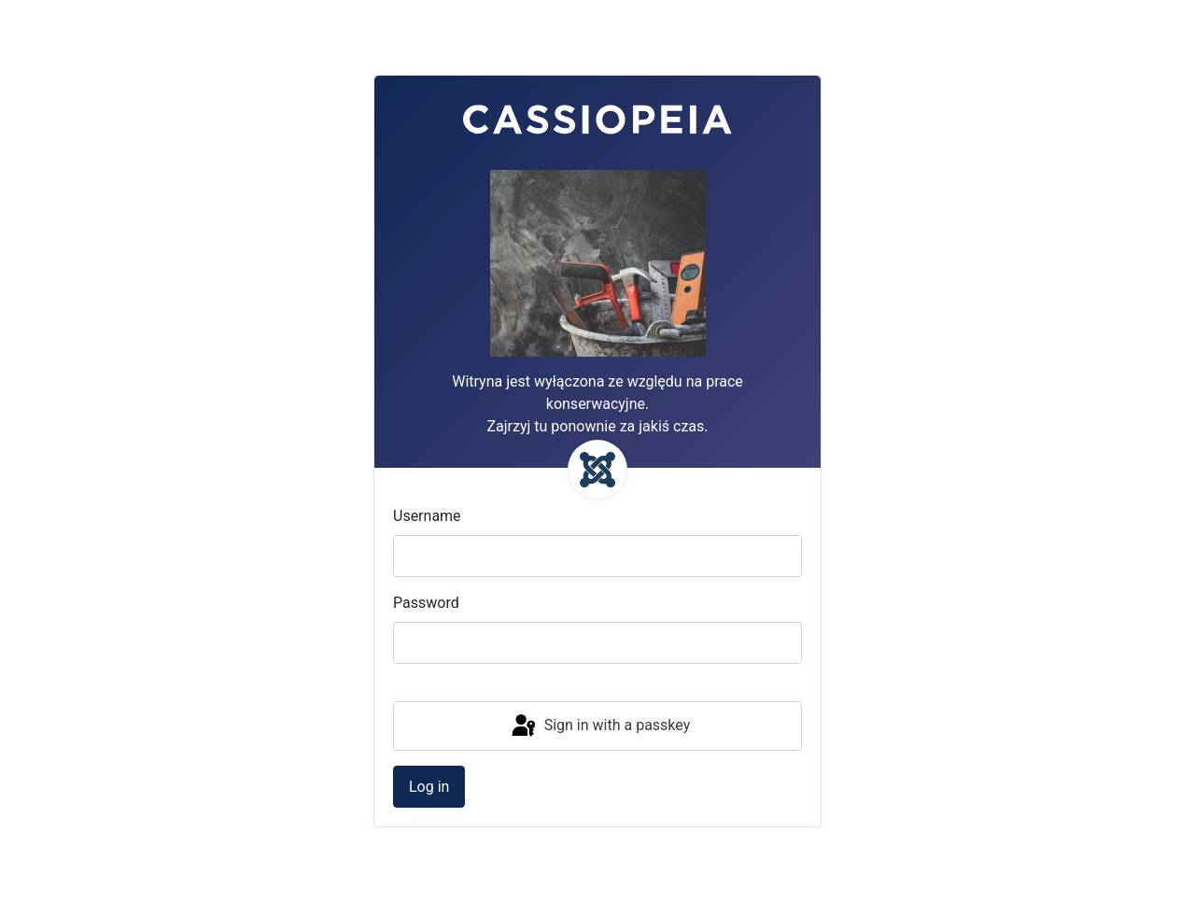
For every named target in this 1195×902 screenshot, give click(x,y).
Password (426, 603)
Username (427, 516)
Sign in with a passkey (600, 726)
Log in (429, 787)
